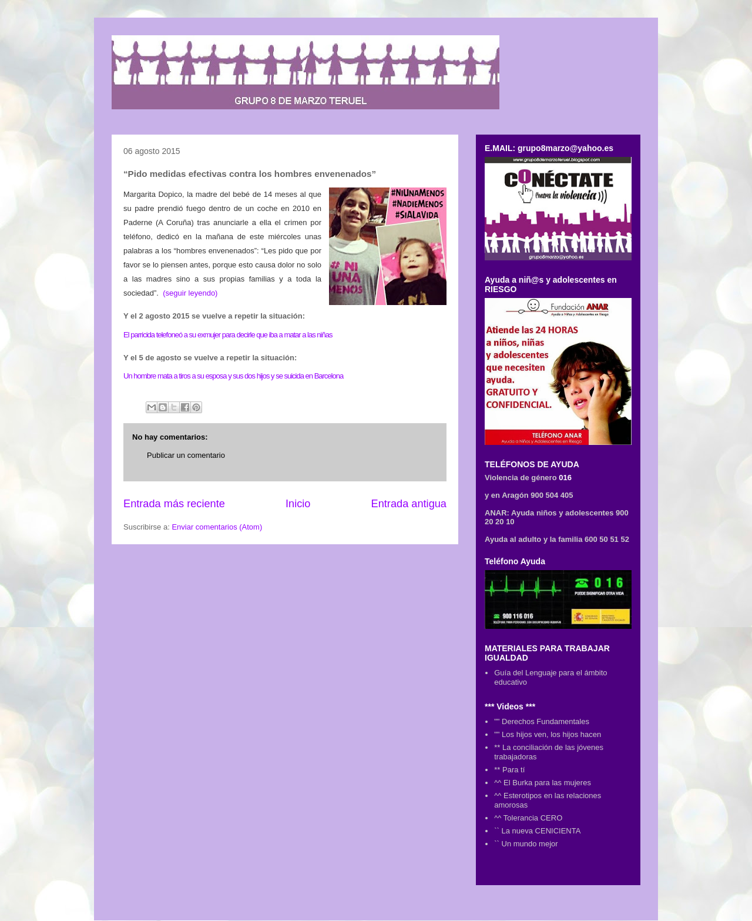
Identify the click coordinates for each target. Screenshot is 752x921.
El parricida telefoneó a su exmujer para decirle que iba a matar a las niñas (227, 334)
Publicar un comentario (186, 455)
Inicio (298, 504)
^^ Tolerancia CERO (528, 817)
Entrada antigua (408, 504)
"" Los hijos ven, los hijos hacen (547, 734)
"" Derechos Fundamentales (541, 721)
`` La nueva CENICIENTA (537, 830)
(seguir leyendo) (190, 293)
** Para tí (509, 769)
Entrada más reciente (174, 504)
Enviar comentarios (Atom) (217, 527)
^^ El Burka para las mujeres (542, 782)
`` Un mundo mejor (526, 843)
